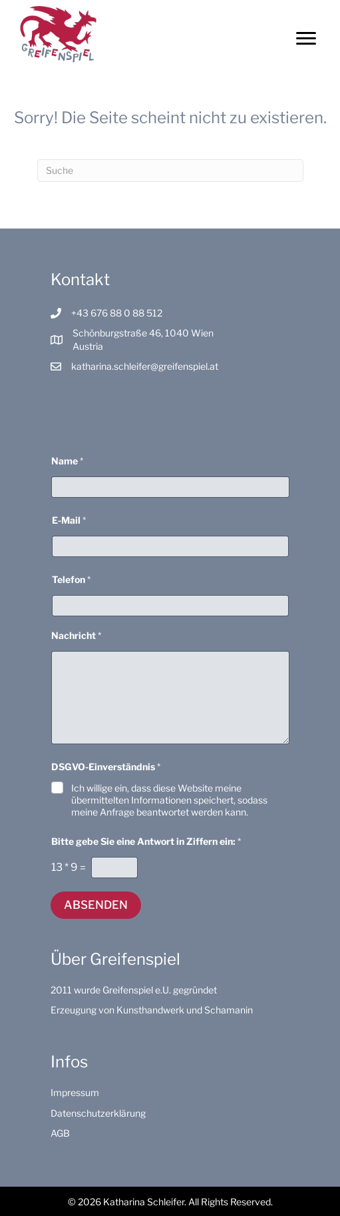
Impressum (75, 1092)
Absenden (96, 905)
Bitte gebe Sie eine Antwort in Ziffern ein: (146, 841)
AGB (60, 1133)
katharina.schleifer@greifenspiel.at (144, 366)
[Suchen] (170, 170)
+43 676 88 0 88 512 (116, 312)
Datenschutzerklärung (98, 1113)
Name (67, 460)
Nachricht (76, 635)
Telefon (71, 579)
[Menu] (306, 38)
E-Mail (69, 520)
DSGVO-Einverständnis (105, 766)
